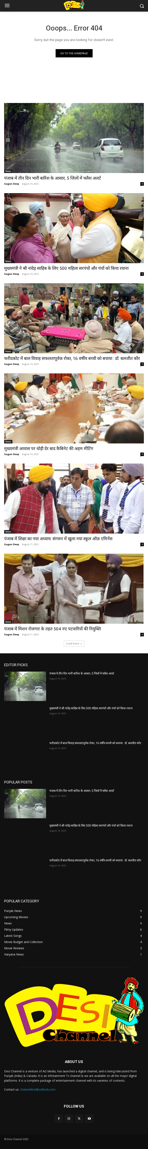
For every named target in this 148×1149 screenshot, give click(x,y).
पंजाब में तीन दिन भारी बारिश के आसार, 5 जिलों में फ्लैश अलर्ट (52, 178)
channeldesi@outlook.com (37, 1089)
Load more (74, 643)
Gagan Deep (11, 183)
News (8, 171)
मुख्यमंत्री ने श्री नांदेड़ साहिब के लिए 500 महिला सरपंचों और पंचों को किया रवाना (66, 268)
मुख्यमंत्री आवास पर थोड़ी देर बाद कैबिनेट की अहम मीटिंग (48, 448)
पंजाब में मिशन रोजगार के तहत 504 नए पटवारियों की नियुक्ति (52, 628)
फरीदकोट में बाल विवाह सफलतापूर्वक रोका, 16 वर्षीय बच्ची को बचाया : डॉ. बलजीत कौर (72, 358)
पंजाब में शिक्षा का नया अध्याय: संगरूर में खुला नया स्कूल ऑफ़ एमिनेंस (58, 538)
